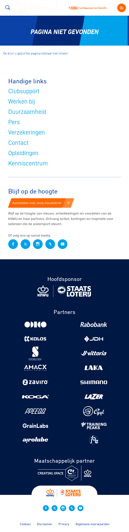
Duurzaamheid (27, 112)
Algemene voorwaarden (92, 524)
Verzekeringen (26, 132)
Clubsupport (24, 91)
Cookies (25, 524)
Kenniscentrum (28, 163)
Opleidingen (23, 153)
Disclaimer (44, 524)
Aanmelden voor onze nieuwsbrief (41, 203)
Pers (14, 122)
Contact (18, 143)
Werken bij (21, 101)
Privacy (64, 524)
